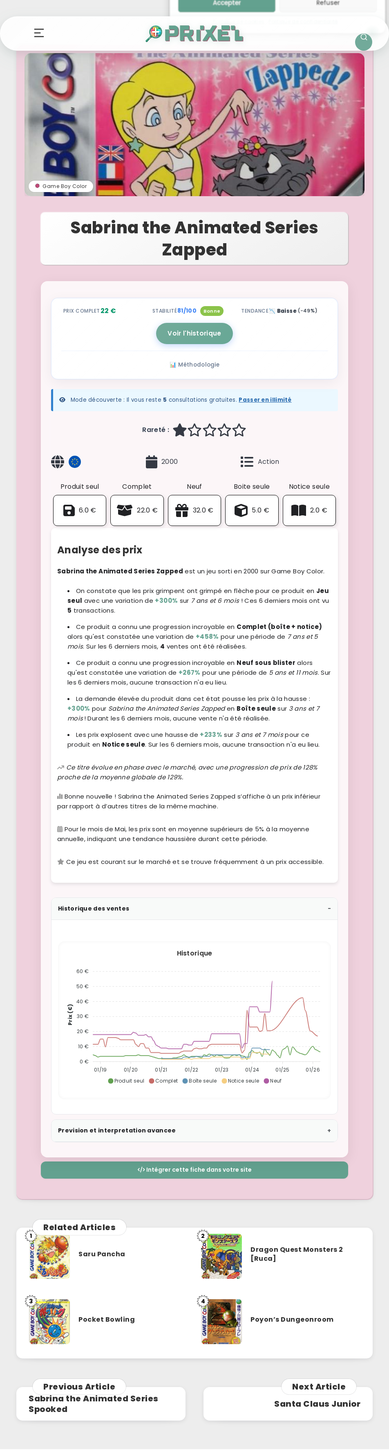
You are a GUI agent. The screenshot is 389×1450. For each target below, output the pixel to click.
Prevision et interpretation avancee (117, 1130)
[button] (126, 1081)
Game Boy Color (61, 186)
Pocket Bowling (106, 1319)
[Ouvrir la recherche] (363, 42)
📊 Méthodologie (194, 365)
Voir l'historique (194, 333)
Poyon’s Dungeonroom (292, 1319)
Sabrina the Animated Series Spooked (94, 1404)
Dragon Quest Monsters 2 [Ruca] (296, 1254)
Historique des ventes (93, 908)
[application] (194, 1017)
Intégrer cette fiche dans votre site (195, 1170)
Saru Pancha (101, 1254)
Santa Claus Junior (317, 1404)
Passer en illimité (265, 400)
